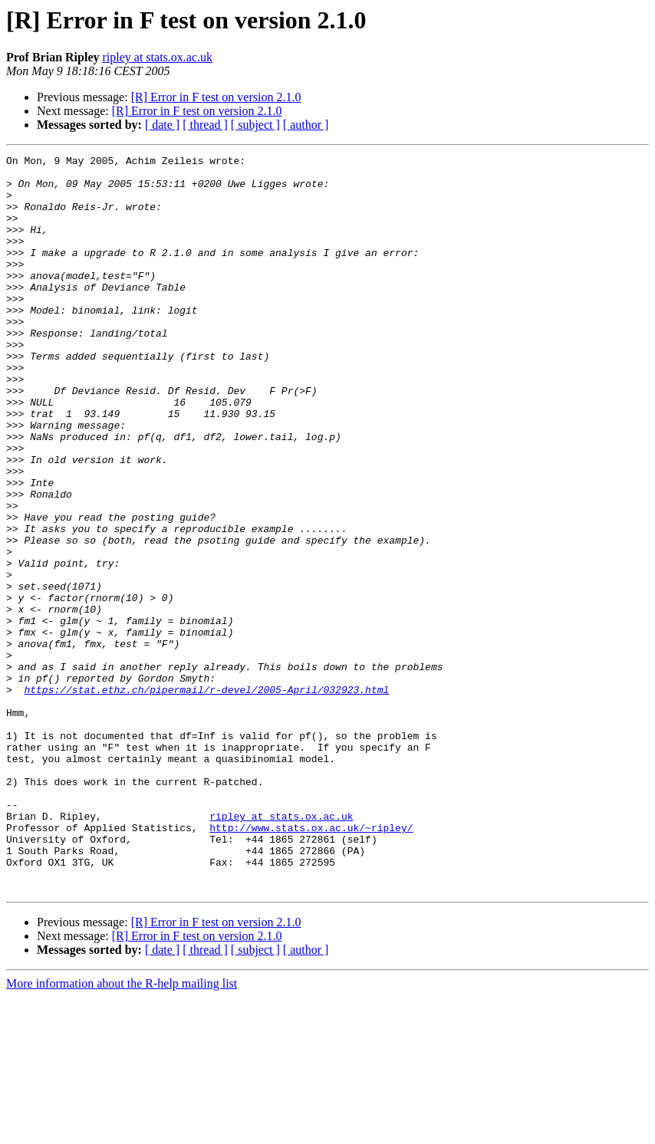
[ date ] (162, 124)
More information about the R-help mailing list (121, 1130)
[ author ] (306, 124)
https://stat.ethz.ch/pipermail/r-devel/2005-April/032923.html (206, 797)
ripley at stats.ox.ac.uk (157, 57)
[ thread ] (205, 124)
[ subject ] (255, 124)
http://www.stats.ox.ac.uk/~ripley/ (311, 963)
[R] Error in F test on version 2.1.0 (216, 97)
